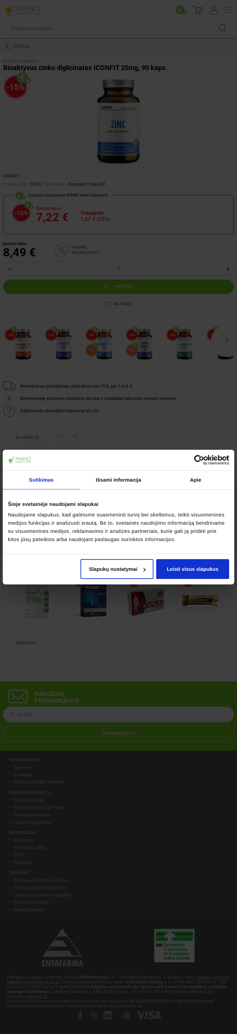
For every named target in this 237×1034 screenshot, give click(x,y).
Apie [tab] (195, 479)
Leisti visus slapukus (193, 569)
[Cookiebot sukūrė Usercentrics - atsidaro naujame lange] (199, 460)
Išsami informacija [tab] (118, 479)
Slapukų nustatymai (117, 569)
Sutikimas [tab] (41, 479)
